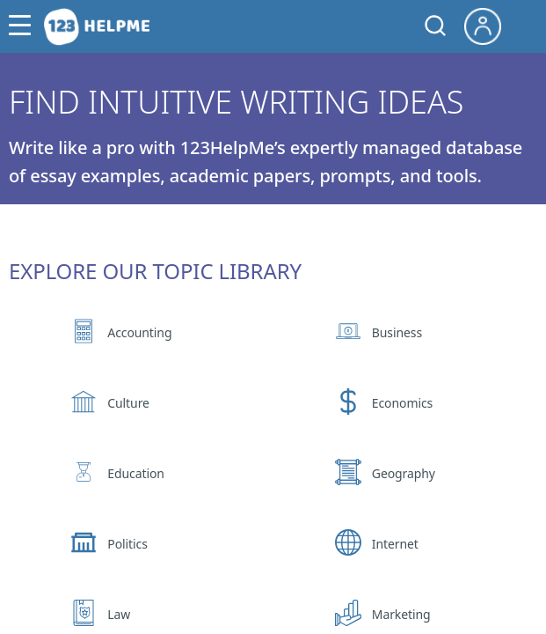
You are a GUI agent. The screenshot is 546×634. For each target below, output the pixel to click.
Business (397, 332)
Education (135, 473)
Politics (127, 543)
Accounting (139, 332)
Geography (403, 473)
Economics (402, 402)
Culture (128, 402)
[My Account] (489, 24)
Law (118, 614)
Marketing (401, 614)
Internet (395, 543)
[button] (24, 26)
